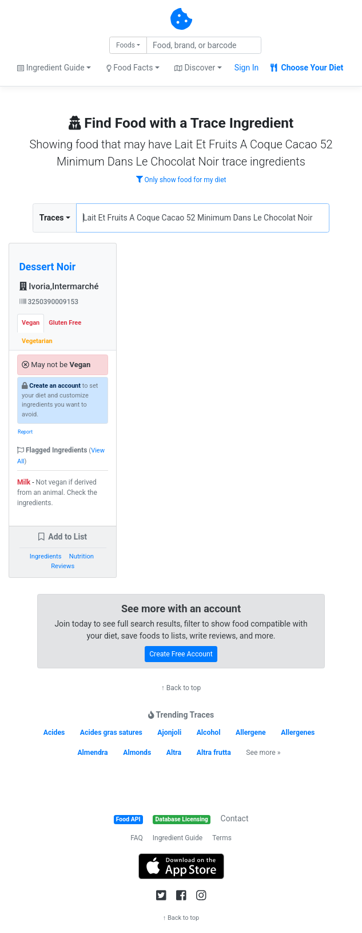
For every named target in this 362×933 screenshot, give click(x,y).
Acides (54, 733)
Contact (235, 818)
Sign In (246, 67)
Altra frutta (214, 753)
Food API (128, 819)
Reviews (62, 566)
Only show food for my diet (181, 180)
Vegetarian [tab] (37, 341)
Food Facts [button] (129, 67)
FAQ (136, 838)
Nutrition (81, 556)
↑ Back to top (181, 688)
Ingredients (46, 556)
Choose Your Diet (306, 67)
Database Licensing (182, 819)
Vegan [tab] (30, 322)
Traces (51, 217)
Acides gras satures (111, 733)
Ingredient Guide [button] (50, 67)
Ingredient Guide (177, 838)
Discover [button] (194, 67)
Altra (173, 753)
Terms (222, 838)
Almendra (92, 753)
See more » (263, 753)
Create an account (55, 385)
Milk (23, 482)
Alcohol (209, 733)
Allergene (251, 733)
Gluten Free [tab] (65, 322)
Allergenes (298, 733)
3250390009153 (49, 302)
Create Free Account (181, 654)
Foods (125, 45)
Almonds (137, 753)
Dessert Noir (47, 267)
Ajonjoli (169, 733)
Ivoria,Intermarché (59, 286)
